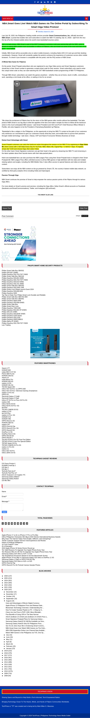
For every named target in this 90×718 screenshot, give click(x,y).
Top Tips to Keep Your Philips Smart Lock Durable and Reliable (23, 295)
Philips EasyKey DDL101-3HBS (13, 284)
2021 (6, 587)
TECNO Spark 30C (8, 387)
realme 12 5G (6, 411)
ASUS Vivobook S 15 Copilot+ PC (13, 475)
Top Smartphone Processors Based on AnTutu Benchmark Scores (25, 556)
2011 (6, 669)
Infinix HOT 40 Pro (8, 451)
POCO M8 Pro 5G (8, 374)
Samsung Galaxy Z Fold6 (10, 396)
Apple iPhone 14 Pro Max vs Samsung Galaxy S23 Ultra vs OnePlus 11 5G (28, 557)
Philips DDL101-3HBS (9, 312)
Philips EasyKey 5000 (9, 293)
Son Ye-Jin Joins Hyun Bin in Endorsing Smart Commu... (25, 626)
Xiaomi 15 (5, 377)
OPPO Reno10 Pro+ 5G (10, 428)
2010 (6, 671)
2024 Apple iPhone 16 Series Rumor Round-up (18, 548)
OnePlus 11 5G (7, 432)
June (8, 637)
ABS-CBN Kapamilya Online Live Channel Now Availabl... (26, 630)
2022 (6, 585)
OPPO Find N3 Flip (8, 426)
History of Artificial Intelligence (12, 542)
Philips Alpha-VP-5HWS (10, 321)
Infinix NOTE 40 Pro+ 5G (10, 406)
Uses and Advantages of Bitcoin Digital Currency (22, 603)
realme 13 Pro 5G (8, 392)
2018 (6, 653)
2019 (6, 651)
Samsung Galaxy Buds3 (10, 478)
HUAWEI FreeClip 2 (9, 465)
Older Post (83, 208)
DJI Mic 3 (5, 469)
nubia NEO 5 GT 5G (9, 372)
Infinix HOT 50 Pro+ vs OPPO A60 (14, 389)
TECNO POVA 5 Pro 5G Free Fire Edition (16, 439)
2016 (6, 657)
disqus (78, 216)
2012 (6, 667)
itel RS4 (4, 407)
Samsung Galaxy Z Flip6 (10, 398)
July (7, 635)
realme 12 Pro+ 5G (8, 415)
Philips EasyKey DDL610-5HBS (13, 282)
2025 (6, 578)
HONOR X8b (6, 419)
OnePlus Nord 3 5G (8, 434)
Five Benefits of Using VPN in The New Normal (22, 614)
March (8, 644)
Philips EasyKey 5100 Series (12, 316)
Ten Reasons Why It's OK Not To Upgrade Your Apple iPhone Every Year (27, 552)
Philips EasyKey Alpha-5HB (11, 301)
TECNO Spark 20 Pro (9, 443)
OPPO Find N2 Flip (8, 563)
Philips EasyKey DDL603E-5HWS (13, 314)
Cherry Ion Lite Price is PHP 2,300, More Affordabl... (24, 612)
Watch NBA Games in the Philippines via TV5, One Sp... (25, 632)
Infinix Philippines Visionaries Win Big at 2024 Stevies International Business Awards (31, 537)
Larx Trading (6, 325)
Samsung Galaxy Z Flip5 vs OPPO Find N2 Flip (18, 559)
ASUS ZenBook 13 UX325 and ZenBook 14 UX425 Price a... (27, 617)
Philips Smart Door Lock (10, 306)
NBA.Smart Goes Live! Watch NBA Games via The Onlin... (26, 628)
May (7, 639)
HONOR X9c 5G (7, 385)
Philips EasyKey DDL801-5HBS (13, 278)
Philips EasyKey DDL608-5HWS (13, 302)
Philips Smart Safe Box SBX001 (13, 299)
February (9, 646)
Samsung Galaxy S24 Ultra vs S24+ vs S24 (17, 554)
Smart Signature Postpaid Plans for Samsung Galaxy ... (25, 619)
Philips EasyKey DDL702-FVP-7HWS (15, 274)
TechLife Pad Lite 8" (9, 471)
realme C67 (6, 424)
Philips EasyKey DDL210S (11, 317)
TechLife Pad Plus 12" (9, 473)
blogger (85, 216)
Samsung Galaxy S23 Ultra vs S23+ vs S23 (17, 561)
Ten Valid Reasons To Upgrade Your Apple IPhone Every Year (23, 550)
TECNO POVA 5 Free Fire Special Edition (16, 441)
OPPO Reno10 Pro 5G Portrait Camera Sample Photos (21, 565)
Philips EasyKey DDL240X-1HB (13, 287)
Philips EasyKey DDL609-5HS (12, 291)
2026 (6, 576)
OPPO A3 (5, 394)
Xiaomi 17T (6, 368)
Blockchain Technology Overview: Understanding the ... (25, 608)
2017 (6, 655)
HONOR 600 (6, 370)
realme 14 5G (6, 383)
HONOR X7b (6, 417)
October (9, 596)
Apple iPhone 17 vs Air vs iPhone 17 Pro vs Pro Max (20, 535)
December (10, 592)
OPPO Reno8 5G (8, 436)
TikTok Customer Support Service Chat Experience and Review (24, 540)
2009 (6, 673)
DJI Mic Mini (6, 480)
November (10, 594)
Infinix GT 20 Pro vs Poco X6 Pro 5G (14, 400)
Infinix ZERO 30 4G (8, 453)
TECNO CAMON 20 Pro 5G (11, 445)
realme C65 (6, 402)
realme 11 (5, 449)
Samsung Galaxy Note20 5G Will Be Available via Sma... (25, 621)
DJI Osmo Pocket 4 (8, 463)
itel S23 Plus (6, 413)
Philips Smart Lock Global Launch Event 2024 (18, 289)
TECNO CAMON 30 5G (10, 409)
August (8, 601)
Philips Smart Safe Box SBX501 (13, 271)
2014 (6, 662)
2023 (6, 583)
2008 (6, 676)
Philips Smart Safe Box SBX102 (13, 276)
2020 (6, 589)
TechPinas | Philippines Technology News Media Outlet (51, 716)
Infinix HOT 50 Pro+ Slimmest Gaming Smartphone (19, 391)
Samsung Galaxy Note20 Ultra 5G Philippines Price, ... (25, 623)
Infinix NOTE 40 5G (8, 404)
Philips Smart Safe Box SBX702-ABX (15, 297)
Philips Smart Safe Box (10, 304)
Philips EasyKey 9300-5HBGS (12, 319)
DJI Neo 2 (5, 467)
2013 (6, 664)
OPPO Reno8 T (7, 437)
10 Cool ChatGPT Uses (10, 544)
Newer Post (7, 208)
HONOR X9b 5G (7, 423)
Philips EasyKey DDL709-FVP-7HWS (15, 323)
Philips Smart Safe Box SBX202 (13, 285)
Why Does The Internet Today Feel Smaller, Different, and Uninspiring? (26, 539)
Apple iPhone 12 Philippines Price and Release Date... (24, 605)
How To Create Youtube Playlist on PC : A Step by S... (24, 610)
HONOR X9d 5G (7, 376)
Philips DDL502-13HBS (10, 272)
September (10, 598)
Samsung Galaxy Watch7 (10, 477)
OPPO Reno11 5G (8, 421)
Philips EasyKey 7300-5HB (11, 308)
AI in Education (7, 546)
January (9, 648)
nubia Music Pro (7, 379)
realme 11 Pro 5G (8, 447)
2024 (6, 580)
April (8, 642)
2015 (6, 660)
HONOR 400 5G (7, 381)
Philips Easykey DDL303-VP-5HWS (14, 310)
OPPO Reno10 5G (8, 430)
